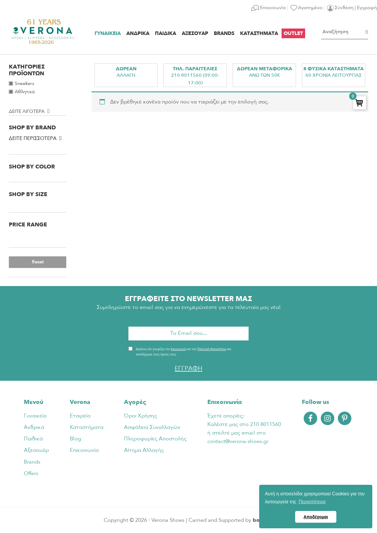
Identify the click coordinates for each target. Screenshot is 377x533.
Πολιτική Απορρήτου (211, 349)
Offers (31, 473)
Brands (32, 462)
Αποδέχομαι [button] (315, 516)
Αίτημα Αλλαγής (144, 450)
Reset (38, 262)
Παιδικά (33, 438)
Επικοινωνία (84, 450)
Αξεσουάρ (36, 450)
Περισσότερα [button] (312, 501)
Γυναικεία (35, 416)
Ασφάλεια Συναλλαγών (152, 427)
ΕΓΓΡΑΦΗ (188, 368)
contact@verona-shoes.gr (237, 441)
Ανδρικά (34, 427)
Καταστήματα (86, 427)
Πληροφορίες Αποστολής (155, 438)
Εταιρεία (80, 416)
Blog (75, 438)
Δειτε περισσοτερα (33, 138)
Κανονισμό (178, 349)
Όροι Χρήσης (140, 416)
